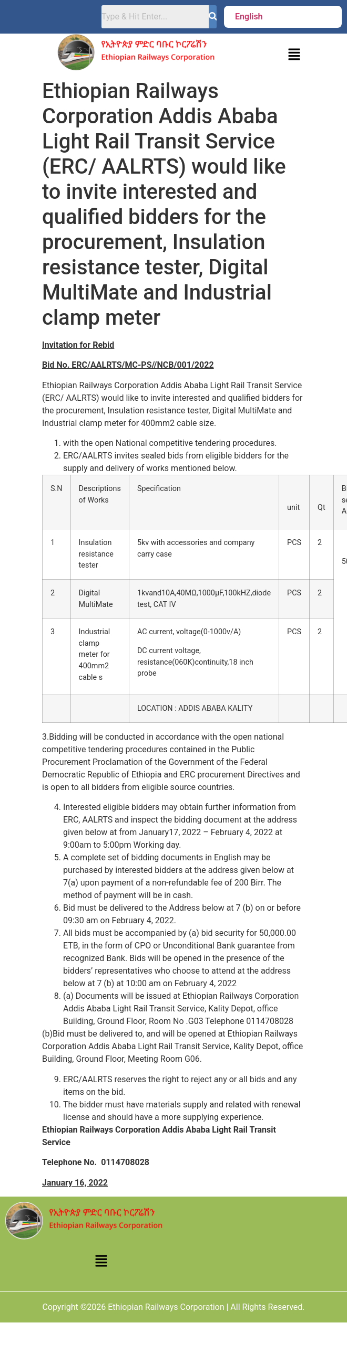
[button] (251, 17)
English (249, 17)
